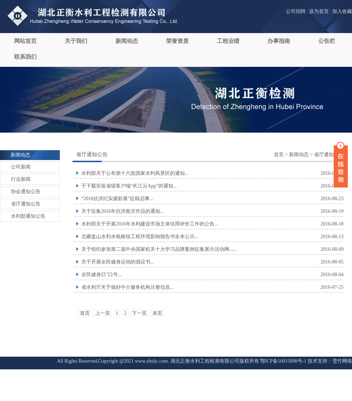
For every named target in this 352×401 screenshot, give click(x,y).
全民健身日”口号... (101, 274)
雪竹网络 (342, 361)
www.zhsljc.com (151, 361)
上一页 (102, 313)
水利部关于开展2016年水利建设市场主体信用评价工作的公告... (149, 224)
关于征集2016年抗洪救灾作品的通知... (122, 211)
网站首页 (25, 41)
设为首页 (319, 11)
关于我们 (76, 41)
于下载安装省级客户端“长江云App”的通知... (129, 186)
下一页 (139, 313)
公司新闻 (21, 167)
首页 (279, 154)
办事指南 (279, 41)
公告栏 (326, 41)
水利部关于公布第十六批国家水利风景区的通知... (135, 173)
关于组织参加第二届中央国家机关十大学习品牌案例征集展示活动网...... (159, 249)
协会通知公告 (25, 191)
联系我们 (25, 57)
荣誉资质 (177, 41)
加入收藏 (342, 11)
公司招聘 (296, 11)
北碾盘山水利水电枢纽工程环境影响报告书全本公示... (140, 236)
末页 (157, 313)
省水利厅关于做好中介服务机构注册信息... (127, 287)
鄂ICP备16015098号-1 (283, 361)
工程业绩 (228, 41)
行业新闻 (21, 179)
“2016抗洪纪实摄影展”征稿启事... (117, 198)
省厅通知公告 (25, 203)
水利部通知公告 (28, 216)
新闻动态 (126, 41)
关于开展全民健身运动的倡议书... (117, 262)
